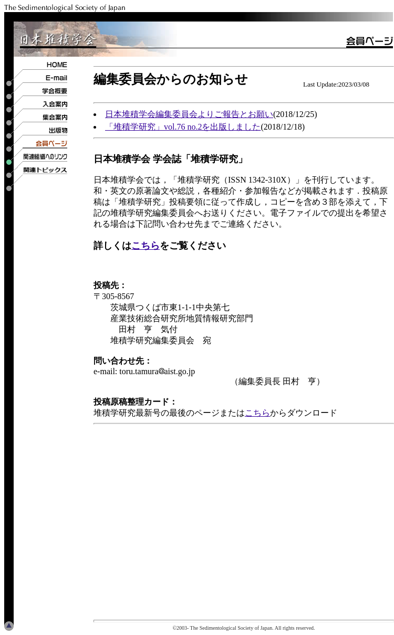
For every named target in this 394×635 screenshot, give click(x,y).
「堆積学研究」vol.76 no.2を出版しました (183, 126)
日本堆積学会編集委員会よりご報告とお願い (189, 114)
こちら (145, 245)
